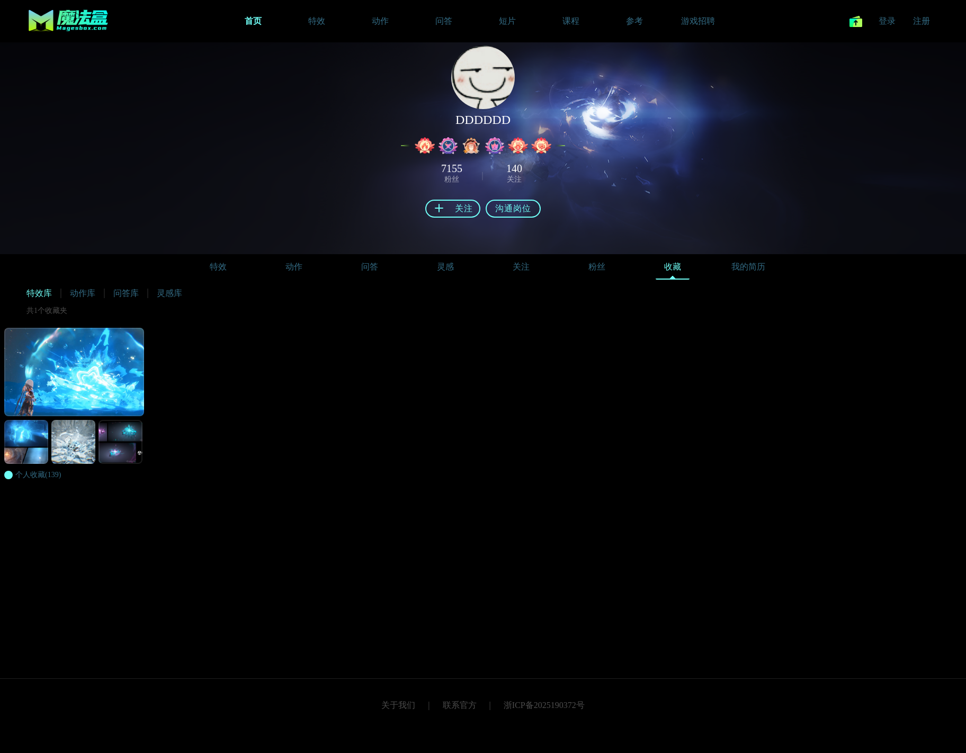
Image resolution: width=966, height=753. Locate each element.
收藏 (673, 269)
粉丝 (596, 266)
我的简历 (748, 266)
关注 (521, 266)
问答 (369, 266)
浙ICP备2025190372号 (544, 705)
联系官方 (460, 705)
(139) (38, 475)
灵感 (445, 266)
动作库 (82, 293)
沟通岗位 (513, 208)
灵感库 (169, 293)
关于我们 (398, 705)
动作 (293, 266)
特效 (218, 266)
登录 (887, 20)
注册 (921, 20)
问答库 (126, 293)
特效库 (39, 293)
